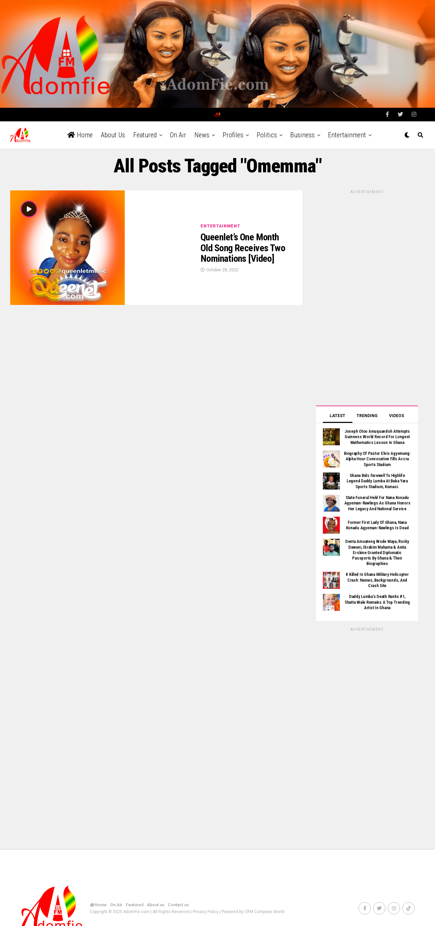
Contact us (178, 899)
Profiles (233, 130)
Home (80, 130)
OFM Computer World (264, 906)
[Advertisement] (367, 292)
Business (302, 130)
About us (113, 130)
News (201, 130)
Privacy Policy (206, 906)
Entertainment (347, 130)
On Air (178, 130)
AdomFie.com (136, 906)
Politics (267, 130)
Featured (145, 130)
